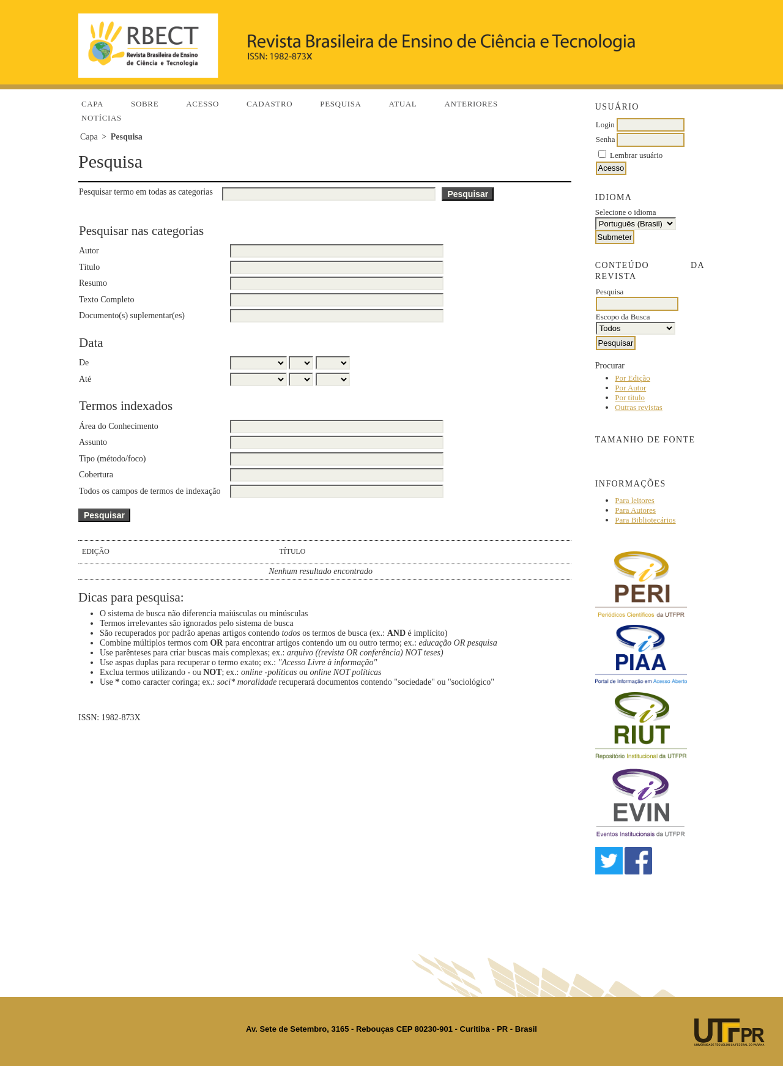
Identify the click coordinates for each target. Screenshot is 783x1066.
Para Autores (635, 510)
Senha (605, 139)
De (84, 362)
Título (89, 267)
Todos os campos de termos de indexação (150, 491)
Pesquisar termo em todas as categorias (146, 191)
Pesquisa (340, 103)
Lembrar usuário (636, 155)
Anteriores (470, 103)
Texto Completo (106, 299)
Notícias (101, 117)
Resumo (93, 283)
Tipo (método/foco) (112, 458)
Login (605, 124)
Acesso (202, 103)
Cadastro (269, 103)
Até (85, 379)
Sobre (144, 103)
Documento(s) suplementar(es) (132, 315)
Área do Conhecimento (118, 426)
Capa (92, 103)
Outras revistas (638, 407)
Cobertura (96, 474)
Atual (403, 103)
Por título (630, 397)
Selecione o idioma (625, 212)
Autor (89, 250)
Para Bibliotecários (645, 519)
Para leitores (635, 500)
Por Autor (630, 387)
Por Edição (632, 377)
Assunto (93, 442)
